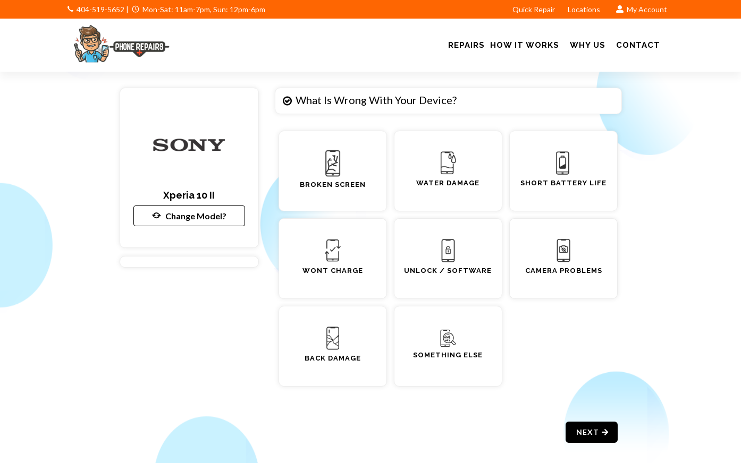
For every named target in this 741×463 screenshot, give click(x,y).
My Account (641, 9)
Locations (585, 9)
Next (593, 431)
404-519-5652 (100, 9)
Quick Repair (533, 9)
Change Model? (189, 215)
